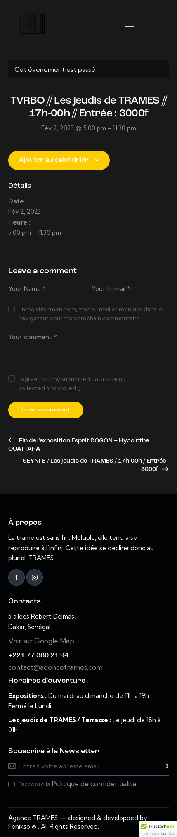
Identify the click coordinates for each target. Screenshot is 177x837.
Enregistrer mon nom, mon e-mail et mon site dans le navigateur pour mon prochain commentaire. (91, 313)
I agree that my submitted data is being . (72, 383)
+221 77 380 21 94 (38, 655)
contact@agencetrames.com (55, 667)
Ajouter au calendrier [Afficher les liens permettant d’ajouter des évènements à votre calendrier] (54, 160)
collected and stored (47, 388)
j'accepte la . (78, 784)
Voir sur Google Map (41, 640)
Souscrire (162, 766)
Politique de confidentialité (94, 783)
